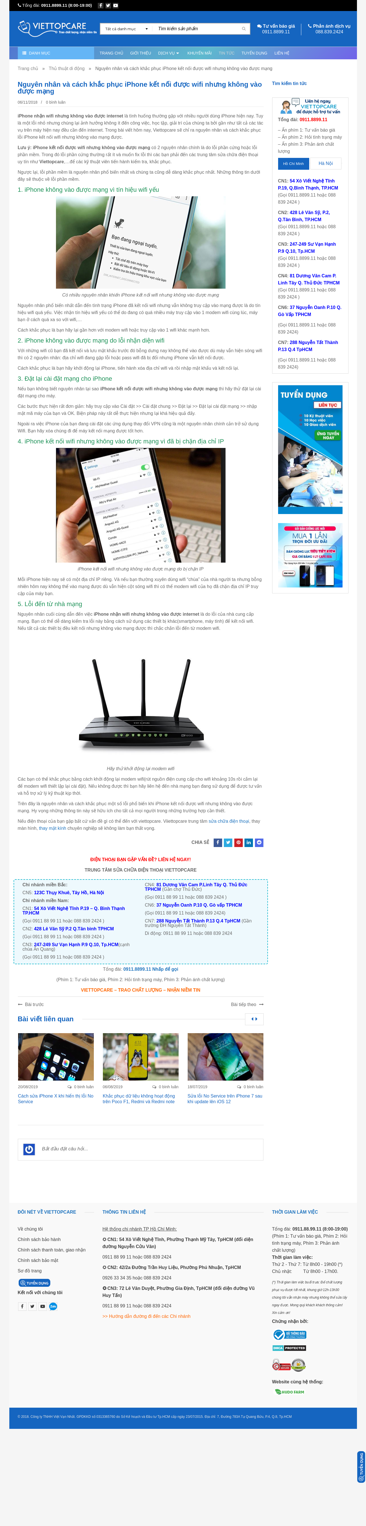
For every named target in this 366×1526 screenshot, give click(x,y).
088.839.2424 (329, 31)
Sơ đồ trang (30, 1270)
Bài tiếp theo (243, 1004)
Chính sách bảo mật (38, 1260)
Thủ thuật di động (67, 68)
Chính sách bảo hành (39, 1239)
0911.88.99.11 (307, 1229)
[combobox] (126, 28)
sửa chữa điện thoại (229, 821)
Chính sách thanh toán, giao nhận (52, 1250)
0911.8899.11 (54, 5)
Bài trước (34, 1004)
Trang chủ (28, 68)
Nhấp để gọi (165, 969)
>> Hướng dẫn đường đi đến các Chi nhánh (147, 1316)
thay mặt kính (52, 828)
